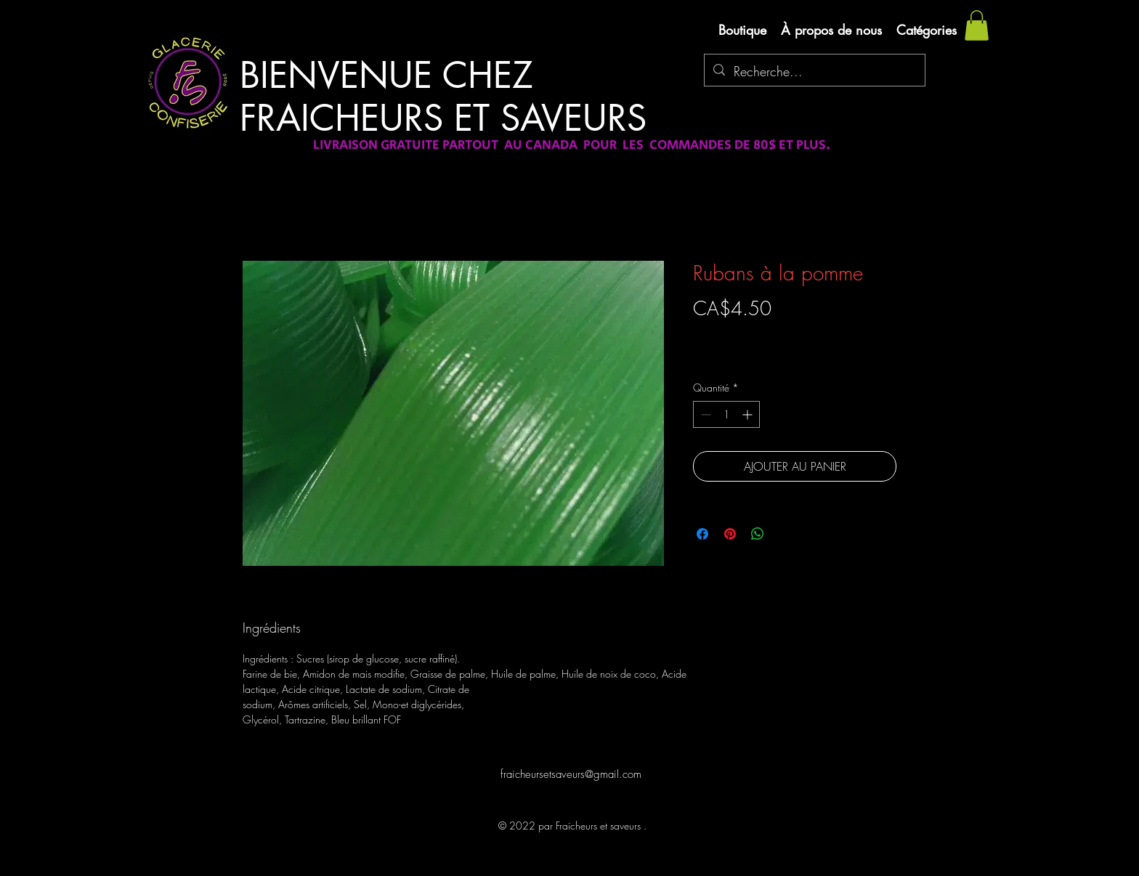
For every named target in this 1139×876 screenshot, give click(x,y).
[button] (976, 25)
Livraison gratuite (728, 334)
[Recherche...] (814, 71)
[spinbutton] (726, 414)
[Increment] (748, 414)
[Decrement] (704, 414)
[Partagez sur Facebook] (702, 534)
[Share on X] (785, 534)
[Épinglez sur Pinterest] (730, 534)
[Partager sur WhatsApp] (757, 534)
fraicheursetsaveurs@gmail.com (570, 774)
